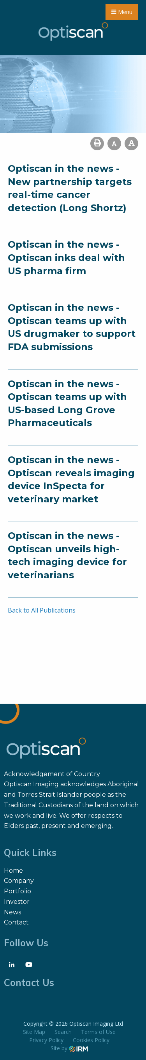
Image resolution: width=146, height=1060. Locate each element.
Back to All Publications (42, 610)
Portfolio (17, 891)
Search (63, 1031)
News (12, 912)
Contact (16, 922)
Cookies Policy (91, 1040)
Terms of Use (98, 1031)
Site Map (34, 1031)
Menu (121, 12)
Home (13, 870)
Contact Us (29, 982)
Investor (17, 901)
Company (19, 880)
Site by (69, 1048)
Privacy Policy (46, 1040)
